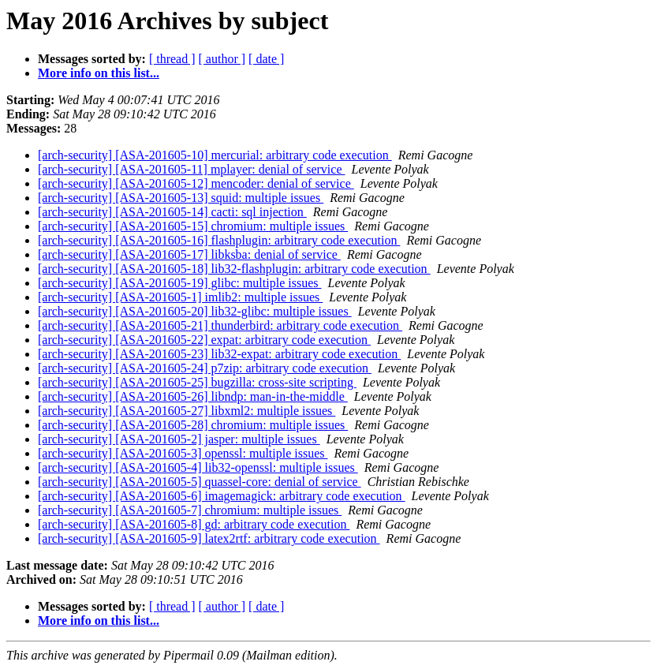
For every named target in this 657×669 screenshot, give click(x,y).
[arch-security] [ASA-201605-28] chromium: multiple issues (193, 425)
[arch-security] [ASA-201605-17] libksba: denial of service (189, 254)
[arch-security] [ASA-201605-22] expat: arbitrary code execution (204, 339)
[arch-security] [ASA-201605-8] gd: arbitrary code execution (193, 524)
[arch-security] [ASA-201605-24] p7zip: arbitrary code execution (204, 368)
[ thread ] (172, 58)
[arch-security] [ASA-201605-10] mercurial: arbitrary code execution (215, 155)
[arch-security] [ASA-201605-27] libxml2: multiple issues (186, 410)
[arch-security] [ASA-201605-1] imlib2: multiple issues (180, 297)
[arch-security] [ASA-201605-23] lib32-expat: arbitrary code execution (219, 354)
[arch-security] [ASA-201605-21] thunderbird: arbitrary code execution (220, 325)
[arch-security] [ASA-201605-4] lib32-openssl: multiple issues (198, 467)
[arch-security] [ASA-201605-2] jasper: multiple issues (179, 439)
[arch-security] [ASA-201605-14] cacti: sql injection (172, 212)
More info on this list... (98, 73)
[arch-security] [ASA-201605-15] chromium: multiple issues (193, 226)
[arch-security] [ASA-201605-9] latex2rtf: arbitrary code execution (209, 538)
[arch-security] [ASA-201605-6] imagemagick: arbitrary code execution (221, 496)
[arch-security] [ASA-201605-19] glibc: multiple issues (179, 283)
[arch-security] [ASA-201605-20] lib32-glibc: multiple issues (195, 311)
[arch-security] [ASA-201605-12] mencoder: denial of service (196, 183)
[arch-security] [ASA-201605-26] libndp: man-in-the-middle (193, 396)
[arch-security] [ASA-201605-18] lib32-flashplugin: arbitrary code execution (234, 268)
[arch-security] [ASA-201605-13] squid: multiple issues (180, 197)
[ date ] (266, 58)
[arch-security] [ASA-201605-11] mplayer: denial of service (191, 169)
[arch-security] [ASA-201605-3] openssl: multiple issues (182, 453)
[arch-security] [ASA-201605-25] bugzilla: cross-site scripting (197, 382)
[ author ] (222, 58)
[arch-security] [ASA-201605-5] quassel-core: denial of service (199, 481)
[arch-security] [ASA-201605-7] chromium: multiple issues (190, 510)
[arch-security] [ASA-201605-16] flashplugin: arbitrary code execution (219, 240)
